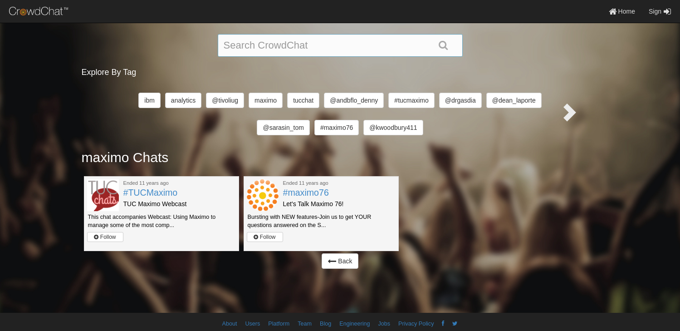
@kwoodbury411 (393, 127)
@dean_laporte (514, 100)
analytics (183, 100)
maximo (265, 100)
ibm (149, 100)
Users (252, 324)
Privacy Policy (416, 324)
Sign (660, 11)
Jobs (384, 324)
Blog (325, 324)
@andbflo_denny (354, 100)
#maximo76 (336, 127)
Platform (278, 324)
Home (622, 11)
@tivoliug (225, 100)
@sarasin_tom (283, 127)
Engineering (354, 324)
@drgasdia (460, 100)
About (229, 324)
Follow (105, 237)
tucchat (303, 100)
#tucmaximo (411, 100)
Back (340, 261)
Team (305, 324)
